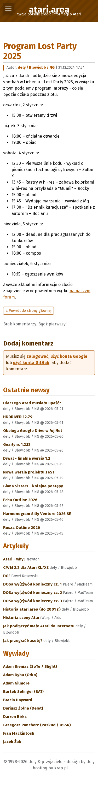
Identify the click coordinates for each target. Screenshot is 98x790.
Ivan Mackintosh (18, 733)
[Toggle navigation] (8, 8)
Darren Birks (15, 716)
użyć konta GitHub (31, 362)
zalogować (37, 356)
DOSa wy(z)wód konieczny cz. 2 (33, 592)
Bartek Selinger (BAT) (23, 691)
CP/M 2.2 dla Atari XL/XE (26, 567)
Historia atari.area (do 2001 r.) (32, 609)
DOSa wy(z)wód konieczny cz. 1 (33, 584)
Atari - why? (15, 559)
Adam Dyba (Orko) (20, 674)
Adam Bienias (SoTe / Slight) (30, 666)
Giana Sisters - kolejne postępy (33, 486)
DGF (7, 576)
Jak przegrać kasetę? (23, 640)
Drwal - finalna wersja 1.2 (26, 458)
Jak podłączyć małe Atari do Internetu (39, 626)
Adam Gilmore (16, 683)
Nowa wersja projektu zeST (28, 472)
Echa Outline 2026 (20, 500)
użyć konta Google (68, 356)
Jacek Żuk (12, 741)
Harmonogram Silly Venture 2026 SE (37, 513)
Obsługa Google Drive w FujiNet (32, 430)
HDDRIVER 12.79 (17, 416)
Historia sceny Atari (22, 617)
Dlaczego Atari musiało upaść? (32, 403)
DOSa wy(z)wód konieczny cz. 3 (33, 601)
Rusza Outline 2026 (21, 527)
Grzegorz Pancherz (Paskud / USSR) (37, 725)
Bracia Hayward (17, 700)
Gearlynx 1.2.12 (16, 444)
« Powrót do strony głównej (28, 310)
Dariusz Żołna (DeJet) (23, 708)
